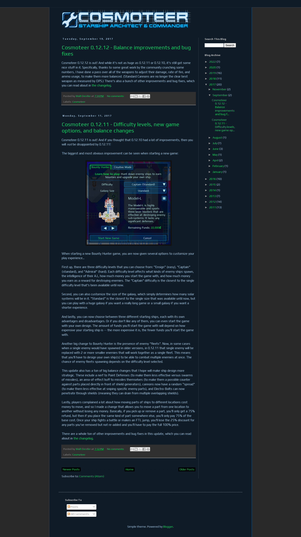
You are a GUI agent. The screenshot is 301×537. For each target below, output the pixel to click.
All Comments (78, 514)
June (216, 148)
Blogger (168, 526)
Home (130, 469)
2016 (213, 179)
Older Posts (186, 469)
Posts (73, 506)
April (216, 160)
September (220, 95)
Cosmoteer (78, 101)
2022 (213, 61)
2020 (213, 67)
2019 (213, 73)
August (218, 137)
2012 (213, 201)
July (215, 143)
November (220, 89)
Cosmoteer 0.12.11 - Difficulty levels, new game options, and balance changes (120, 127)
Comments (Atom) (91, 476)
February (218, 166)
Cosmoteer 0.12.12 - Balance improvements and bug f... (223, 107)
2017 (213, 84)
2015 (213, 184)
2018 (213, 78)
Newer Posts (71, 469)
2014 (213, 190)
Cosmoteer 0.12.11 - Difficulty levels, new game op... (223, 125)
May (215, 154)
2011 (213, 207)
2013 (213, 196)
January (218, 171)
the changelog (101, 85)
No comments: (116, 96)
